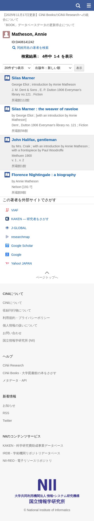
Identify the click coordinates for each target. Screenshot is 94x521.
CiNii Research (13, 365)
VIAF (14, 210)
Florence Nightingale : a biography (44, 174)
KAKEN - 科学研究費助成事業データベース (33, 445)
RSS (6, 413)
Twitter (7, 420)
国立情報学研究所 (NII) (19, 340)
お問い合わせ (12, 333)
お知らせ (9, 405)
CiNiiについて (12, 303)
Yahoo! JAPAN (21, 263)
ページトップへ (47, 277)
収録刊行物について (17, 310)
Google (16, 254)
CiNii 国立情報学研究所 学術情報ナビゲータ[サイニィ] (20, 5)
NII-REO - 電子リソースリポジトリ (27, 460)
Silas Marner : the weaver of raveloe (45, 109)
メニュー (88, 5)
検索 (78, 5)
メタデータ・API (15, 380)
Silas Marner (23, 78)
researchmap (20, 237)
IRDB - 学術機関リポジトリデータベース (31, 453)
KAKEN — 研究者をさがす (30, 219)
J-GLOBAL (19, 228)
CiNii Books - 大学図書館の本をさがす (29, 373)
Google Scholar (22, 245)
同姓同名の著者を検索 (33, 47)
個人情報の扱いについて (20, 325)
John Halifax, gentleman (34, 139)
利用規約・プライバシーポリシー (26, 318)
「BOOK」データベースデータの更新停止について (39, 25)
